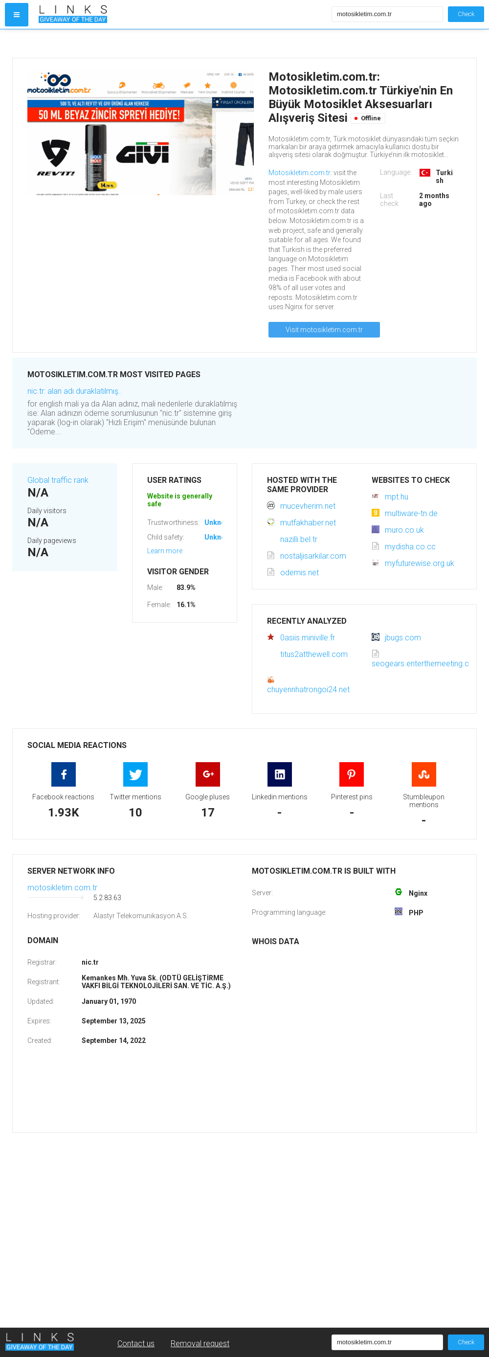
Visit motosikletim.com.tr (324, 330)
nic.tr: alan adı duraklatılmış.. (74, 391)
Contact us (136, 1343)
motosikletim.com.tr (62, 887)
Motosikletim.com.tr (299, 173)
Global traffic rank (58, 480)
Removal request (200, 1343)
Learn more (164, 551)
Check (466, 14)
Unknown (219, 522)
